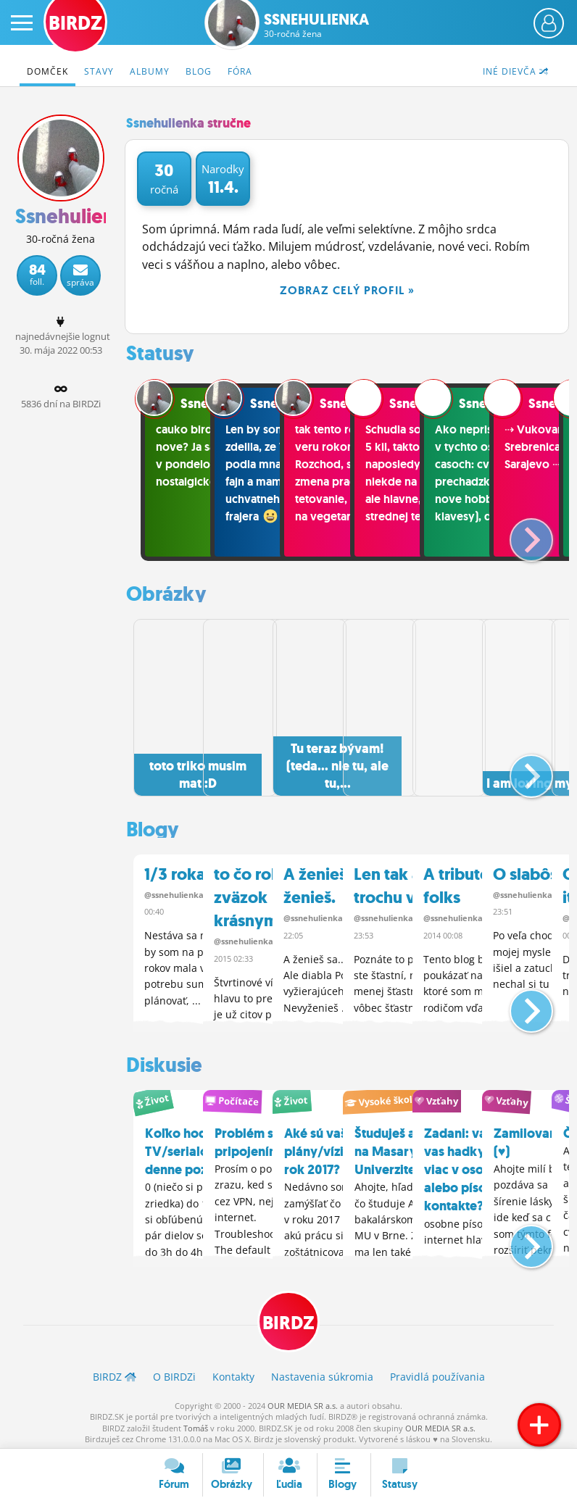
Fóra (240, 71)
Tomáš (195, 1423)
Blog (199, 71)
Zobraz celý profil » (347, 290)
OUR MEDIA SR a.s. (302, 1401)
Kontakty (233, 1372)
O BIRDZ (174, 1372)
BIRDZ (288, 1318)
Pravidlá (437, 1372)
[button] (519, 534)
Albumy (150, 71)
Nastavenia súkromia (322, 1372)
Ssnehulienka (316, 25)
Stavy (99, 71)
